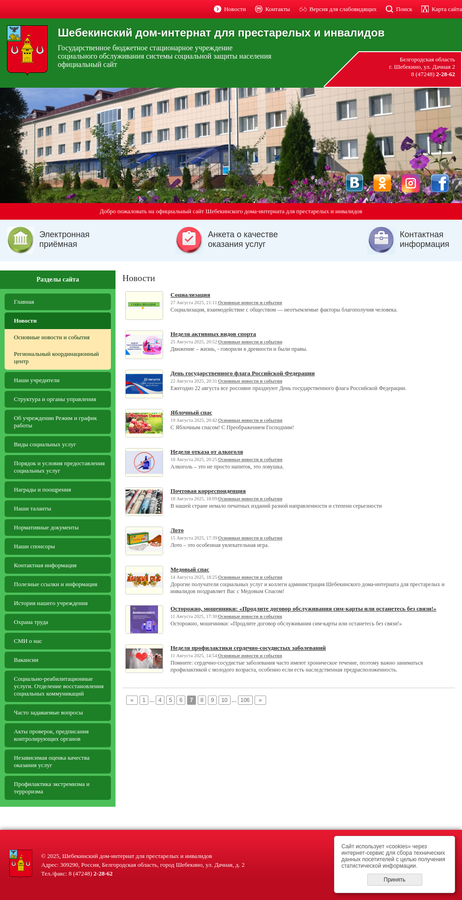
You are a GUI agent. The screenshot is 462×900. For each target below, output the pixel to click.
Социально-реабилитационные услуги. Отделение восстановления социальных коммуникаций (58, 686)
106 (245, 700)
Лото (176, 530)
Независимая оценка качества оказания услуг (52, 761)
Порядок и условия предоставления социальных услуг (59, 467)
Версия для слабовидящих (343, 9)
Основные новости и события (52, 337)
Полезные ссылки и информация (55, 584)
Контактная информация (45, 565)
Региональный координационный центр (56, 357)
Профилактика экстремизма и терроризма (52, 787)
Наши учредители (37, 380)
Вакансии (26, 659)
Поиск (404, 9)
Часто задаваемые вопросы (48, 712)
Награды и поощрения (42, 489)
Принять (395, 879)
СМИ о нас (28, 640)
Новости (235, 9)
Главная (24, 301)
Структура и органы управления (55, 399)
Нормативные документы (46, 527)
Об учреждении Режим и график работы (55, 421)
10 (224, 700)
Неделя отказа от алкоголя (206, 451)
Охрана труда (31, 621)
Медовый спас (189, 569)
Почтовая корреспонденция (208, 490)
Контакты (277, 9)
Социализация (190, 294)
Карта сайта (447, 9)
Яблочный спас (191, 412)
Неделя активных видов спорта (213, 333)
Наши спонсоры (34, 546)
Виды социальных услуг (45, 444)
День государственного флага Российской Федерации (242, 373)
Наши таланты (32, 508)
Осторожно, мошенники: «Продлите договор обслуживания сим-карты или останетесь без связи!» (303, 608)
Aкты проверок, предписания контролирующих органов (51, 735)
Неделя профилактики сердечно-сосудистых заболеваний (248, 647)
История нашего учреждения (51, 603)
